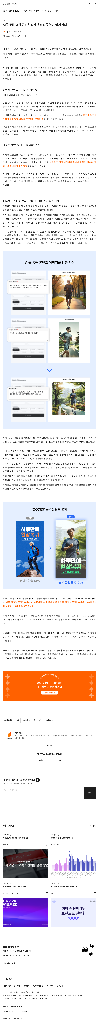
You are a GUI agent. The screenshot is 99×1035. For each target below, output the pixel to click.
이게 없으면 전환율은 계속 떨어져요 (15, 838)
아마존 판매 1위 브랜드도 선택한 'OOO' (65, 886)
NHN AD (7, 979)
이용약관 (5, 1006)
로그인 (94, 3)
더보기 (92, 825)
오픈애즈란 (7, 986)
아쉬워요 (58, 760)
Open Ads (10, 3)
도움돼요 (40, 760)
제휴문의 (27, 986)
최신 (25, 11)
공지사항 (17, 986)
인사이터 (37, 11)
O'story (18, 11)
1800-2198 (18, 998)
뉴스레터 (50, 986)
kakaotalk (23, 1011)
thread (15, 1011)
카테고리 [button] (7, 11)
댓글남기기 (90, 793)
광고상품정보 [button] (46, 11)
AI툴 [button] (56, 11)
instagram (6, 1011)
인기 (30, 11)
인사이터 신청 (38, 986)
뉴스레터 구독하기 (12, 963)
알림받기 (49, 745)
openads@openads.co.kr (38, 998)
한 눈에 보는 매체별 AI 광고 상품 (14, 886)
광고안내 (59, 986)
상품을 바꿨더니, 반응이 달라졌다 (63, 838)
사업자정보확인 (29, 995)
